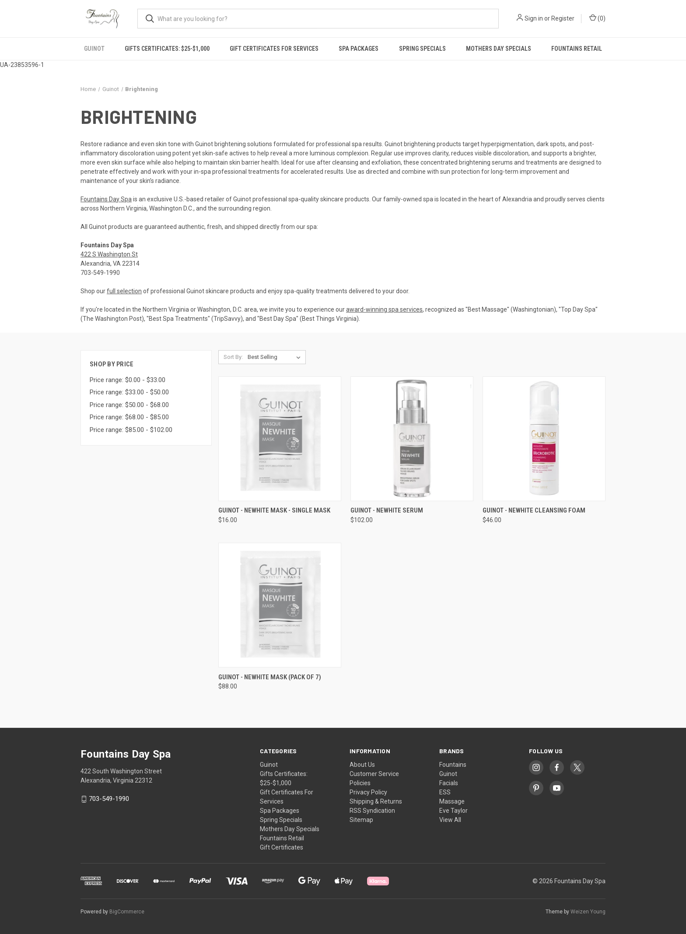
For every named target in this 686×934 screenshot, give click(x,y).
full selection (124, 291)
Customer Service (374, 773)
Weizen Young (588, 912)
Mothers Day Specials (498, 48)
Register (562, 18)
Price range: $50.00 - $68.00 (129, 405)
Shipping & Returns (376, 801)
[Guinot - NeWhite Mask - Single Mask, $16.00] (280, 438)
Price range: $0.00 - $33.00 (127, 380)
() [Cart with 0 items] (597, 18)
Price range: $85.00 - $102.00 (131, 430)
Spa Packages (358, 48)
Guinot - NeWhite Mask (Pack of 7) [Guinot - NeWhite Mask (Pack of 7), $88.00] (269, 677)
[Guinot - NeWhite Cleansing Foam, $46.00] (544, 438)
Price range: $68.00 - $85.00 (129, 417)
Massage (452, 801)
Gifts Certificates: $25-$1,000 (167, 48)
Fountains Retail (576, 48)
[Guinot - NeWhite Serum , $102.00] (412, 438)
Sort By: (233, 357)
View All (450, 819)
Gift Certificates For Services (274, 48)
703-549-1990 (109, 799)
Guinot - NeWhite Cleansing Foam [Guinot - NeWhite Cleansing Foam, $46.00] (534, 510)
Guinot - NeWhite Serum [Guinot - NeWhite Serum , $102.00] (386, 510)
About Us (362, 764)
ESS (445, 792)
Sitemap (361, 819)
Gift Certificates (281, 847)
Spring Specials (422, 48)
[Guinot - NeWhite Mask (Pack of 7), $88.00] (280, 605)
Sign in (534, 18)
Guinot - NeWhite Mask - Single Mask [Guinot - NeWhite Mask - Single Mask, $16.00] (274, 510)
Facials (448, 783)
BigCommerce (126, 912)
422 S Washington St (109, 254)
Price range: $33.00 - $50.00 (129, 392)
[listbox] (275, 357)
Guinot (94, 48)
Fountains (452, 764)
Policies (360, 783)
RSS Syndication (372, 810)
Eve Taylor (453, 810)
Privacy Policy (368, 792)
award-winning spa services (384, 309)
